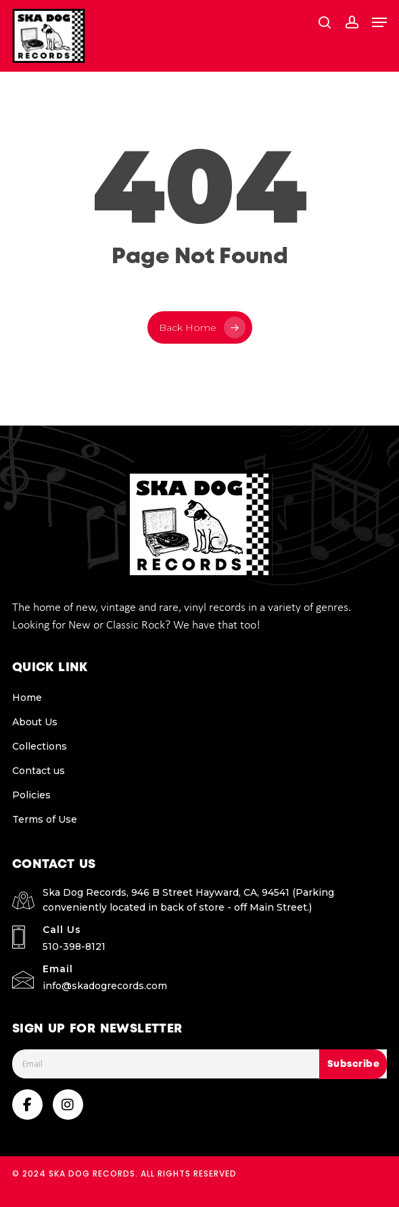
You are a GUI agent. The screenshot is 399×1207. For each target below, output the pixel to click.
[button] (379, 22)
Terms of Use (44, 819)
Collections (39, 746)
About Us (34, 722)
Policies (31, 795)
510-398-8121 (74, 946)
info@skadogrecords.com (105, 986)
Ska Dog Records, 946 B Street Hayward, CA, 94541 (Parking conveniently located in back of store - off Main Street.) (188, 899)
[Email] (200, 1063)
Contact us (38, 771)
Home (27, 697)
